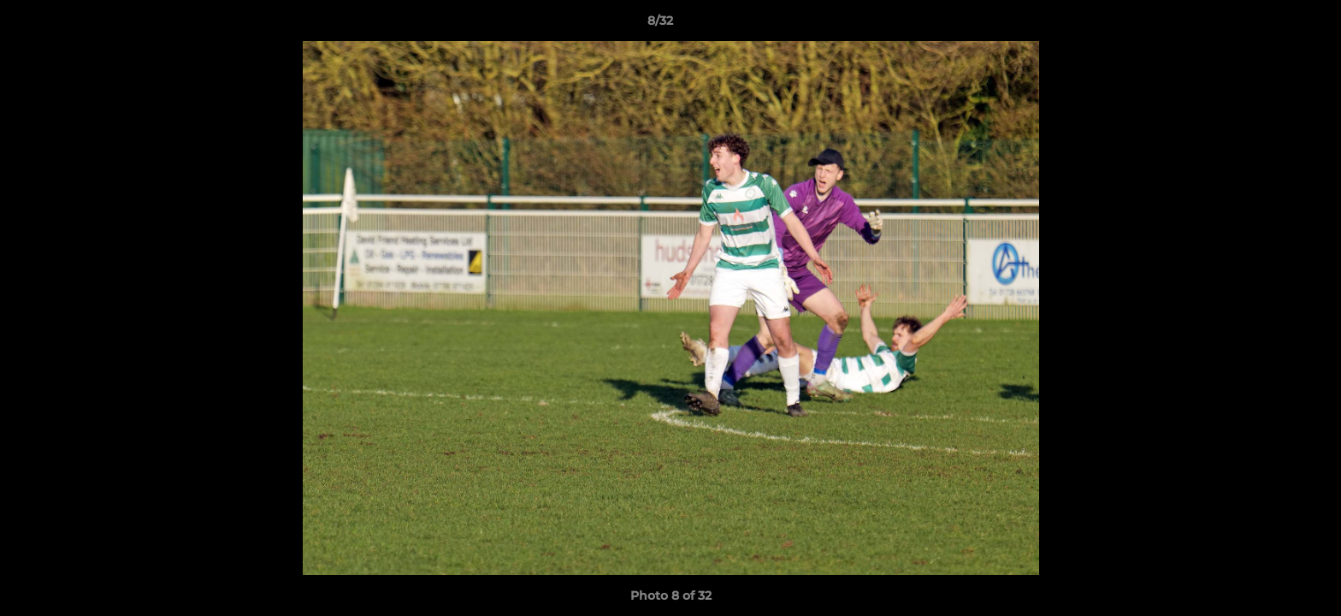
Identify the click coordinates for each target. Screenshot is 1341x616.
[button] (1269, 25)
